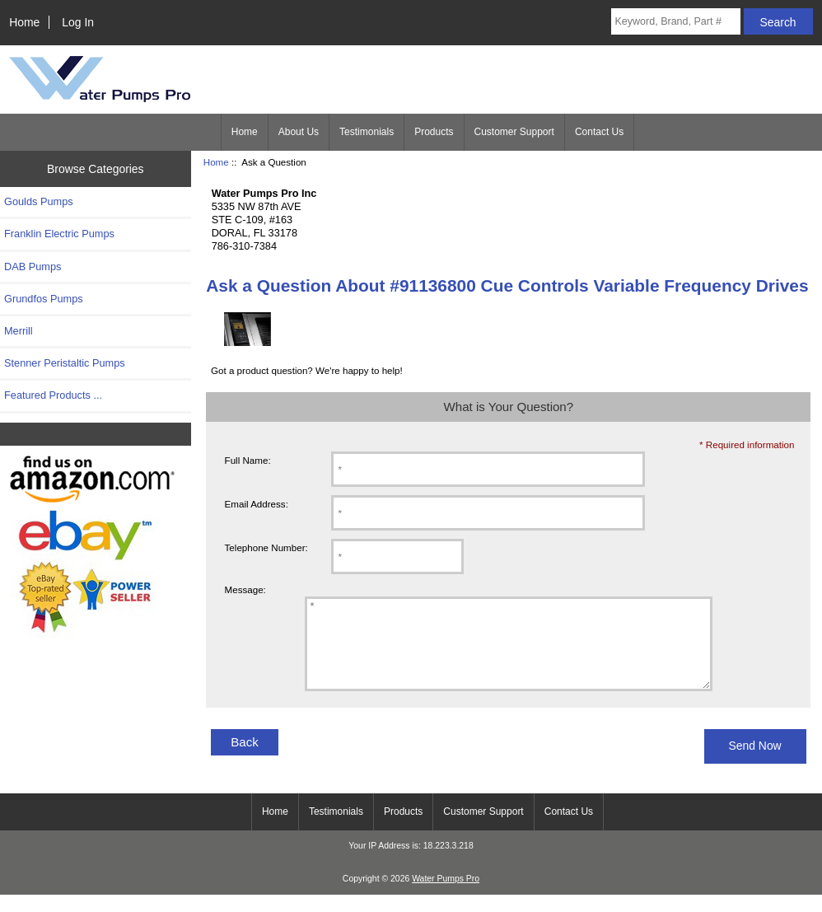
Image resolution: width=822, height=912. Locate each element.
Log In (78, 22)
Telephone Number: (266, 547)
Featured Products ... (53, 395)
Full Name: (248, 460)
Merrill (18, 331)
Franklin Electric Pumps (59, 233)
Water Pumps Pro (445, 895)
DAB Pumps (32, 266)
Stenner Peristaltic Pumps (64, 363)
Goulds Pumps (38, 201)
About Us (298, 132)
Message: (245, 589)
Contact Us (599, 132)
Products (433, 132)
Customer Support (514, 132)
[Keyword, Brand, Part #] (675, 21)
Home (24, 22)
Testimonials (366, 132)
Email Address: (256, 503)
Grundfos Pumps (43, 298)
